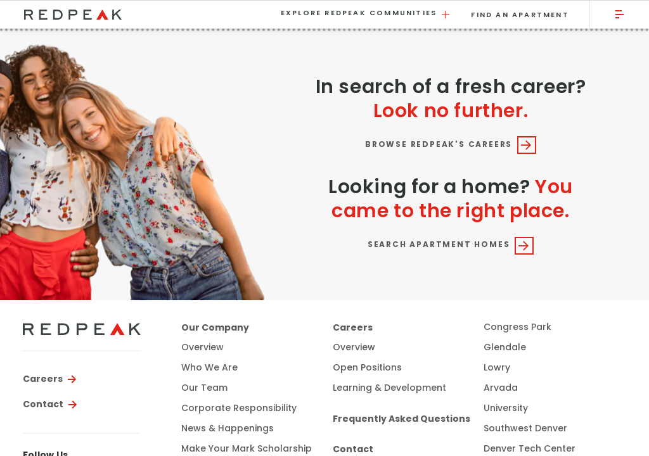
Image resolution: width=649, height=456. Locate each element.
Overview (202, 348)
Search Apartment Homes (451, 245)
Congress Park (517, 327)
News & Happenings (227, 429)
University (506, 408)
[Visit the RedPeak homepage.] (143, 14)
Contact (43, 404)
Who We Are (209, 368)
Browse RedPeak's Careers (450, 144)
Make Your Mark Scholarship (246, 449)
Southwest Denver (525, 428)
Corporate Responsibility (239, 408)
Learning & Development (389, 388)
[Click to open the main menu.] (620, 14)
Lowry (497, 367)
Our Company (215, 327)
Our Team (204, 388)
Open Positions (367, 368)
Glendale (505, 347)
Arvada (501, 388)
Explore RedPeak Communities (366, 14)
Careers (43, 378)
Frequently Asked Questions (401, 418)
